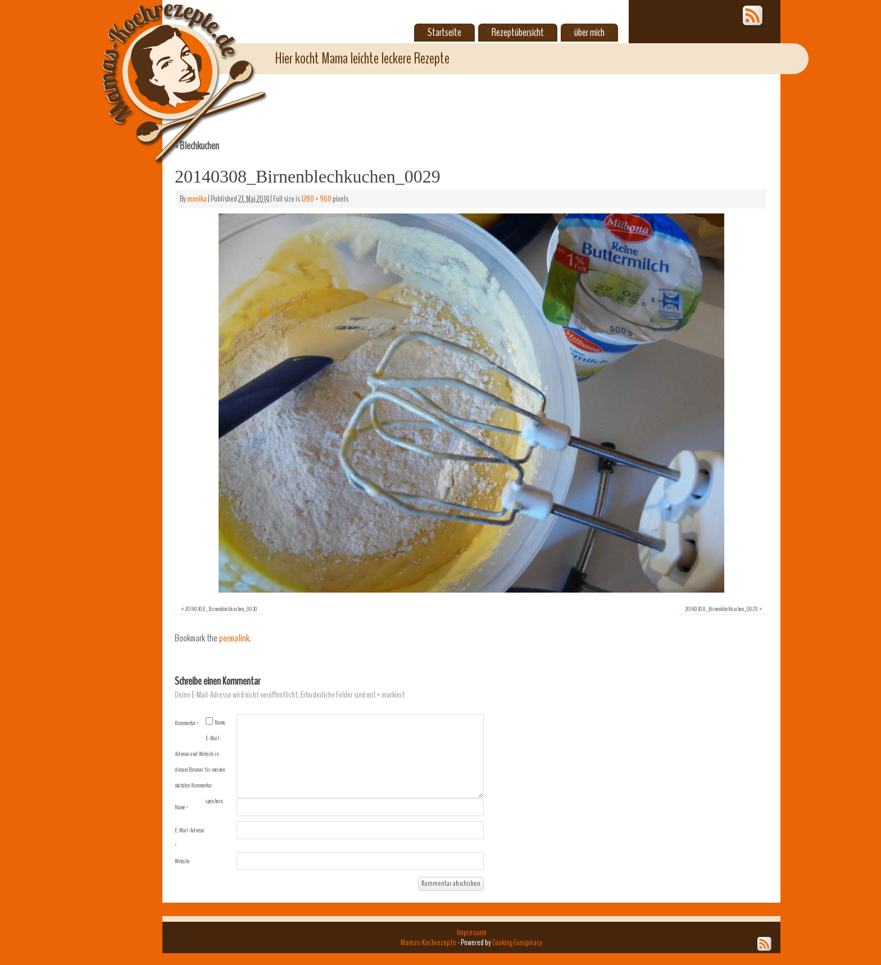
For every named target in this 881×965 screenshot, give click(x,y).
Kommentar (187, 722)
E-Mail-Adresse (189, 837)
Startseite (444, 32)
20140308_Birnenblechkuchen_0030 (221, 608)
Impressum (472, 932)
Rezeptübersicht (518, 32)
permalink (234, 638)
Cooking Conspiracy (517, 942)
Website (182, 861)
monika (197, 199)
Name (181, 807)
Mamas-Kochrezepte (168, 70)
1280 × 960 (316, 199)
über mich (589, 32)
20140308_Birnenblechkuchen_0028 (721, 608)
